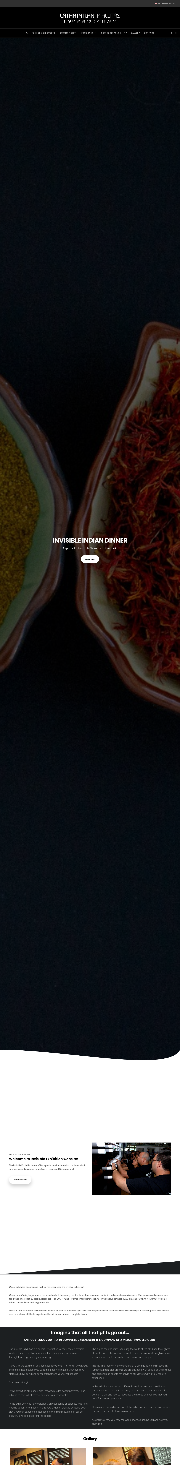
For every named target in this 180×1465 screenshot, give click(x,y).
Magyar (170, 4)
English (160, 4)
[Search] (169, 33)
